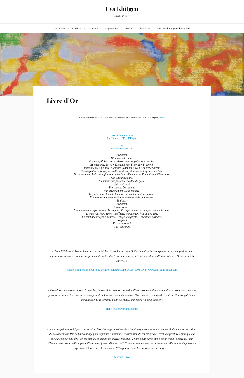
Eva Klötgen (122, 9)
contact (162, 117)
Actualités (59, 28)
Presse (128, 28)
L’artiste (76, 28)
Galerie (92, 28)
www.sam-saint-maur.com (162, 269)
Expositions (111, 28)
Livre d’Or (144, 28)
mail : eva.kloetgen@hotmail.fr (173, 28)
